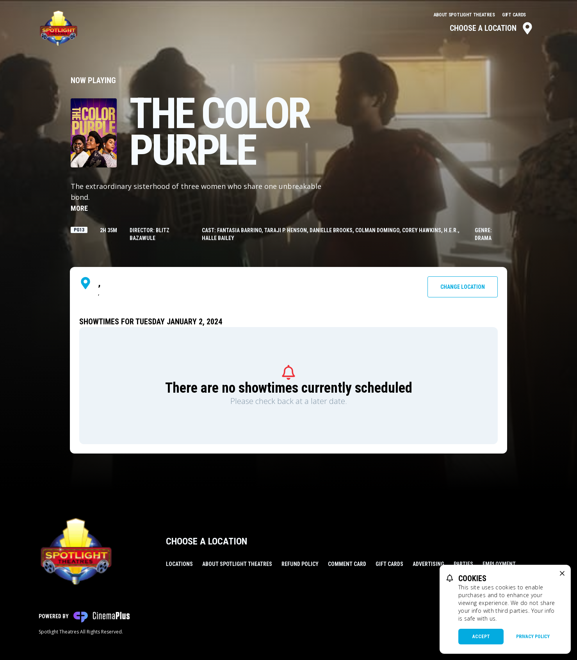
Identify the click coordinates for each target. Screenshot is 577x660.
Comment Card (347, 564)
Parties (463, 564)
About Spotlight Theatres (465, 15)
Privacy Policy (533, 636)
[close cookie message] (562, 573)
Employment (499, 564)
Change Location (462, 287)
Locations (179, 564)
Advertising (428, 564)
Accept (481, 636)
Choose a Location (492, 28)
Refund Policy (300, 564)
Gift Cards (514, 15)
